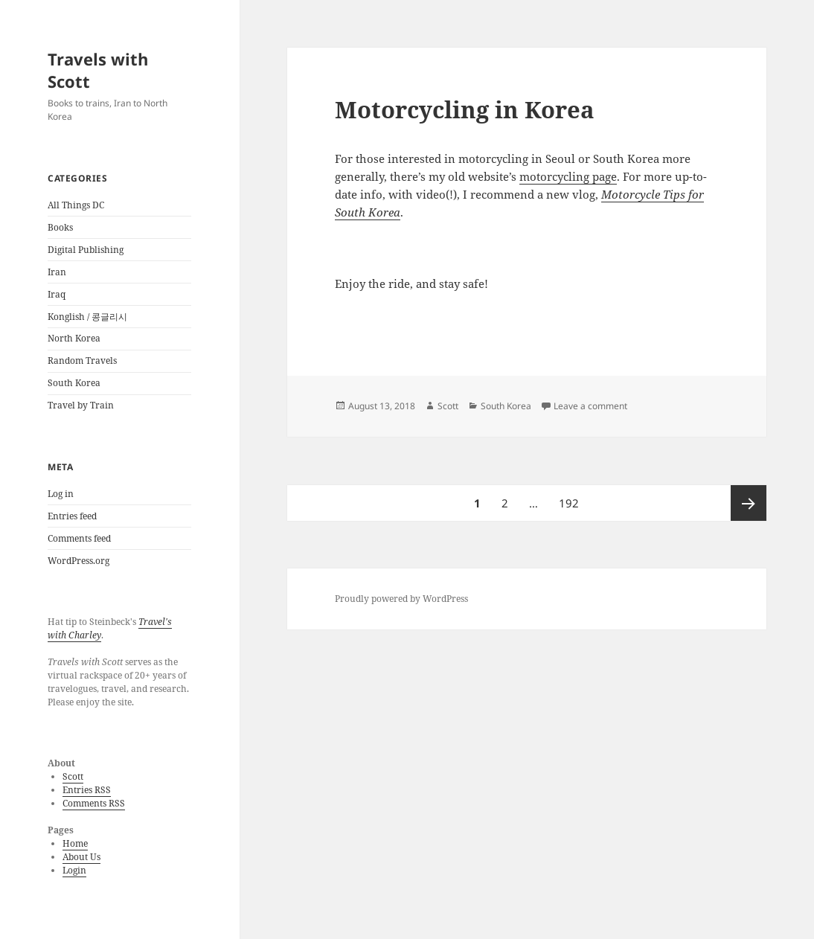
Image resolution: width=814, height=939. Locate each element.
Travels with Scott (98, 70)
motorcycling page (568, 176)
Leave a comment (590, 406)
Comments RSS (94, 803)
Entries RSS (87, 789)
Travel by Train (81, 405)
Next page (748, 503)
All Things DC (76, 205)
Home (75, 843)
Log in (61, 493)
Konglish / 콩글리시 (87, 316)
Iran (57, 272)
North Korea (74, 338)
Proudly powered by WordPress (401, 598)
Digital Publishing (86, 249)
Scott (73, 776)
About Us (81, 856)
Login (74, 870)
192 (570, 497)
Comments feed (79, 538)
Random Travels (82, 360)
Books (60, 227)
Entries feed (72, 516)
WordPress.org (78, 560)
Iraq (56, 294)
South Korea (74, 382)
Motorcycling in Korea (465, 109)
